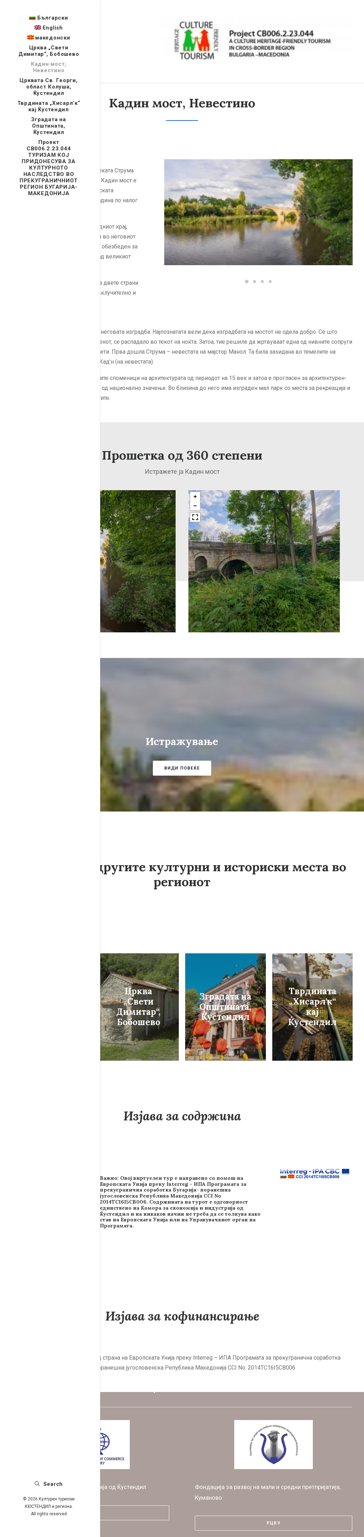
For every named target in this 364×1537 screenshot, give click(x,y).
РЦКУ (273, 1503)
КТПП (90, 1493)
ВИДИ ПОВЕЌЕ (182, 758)
